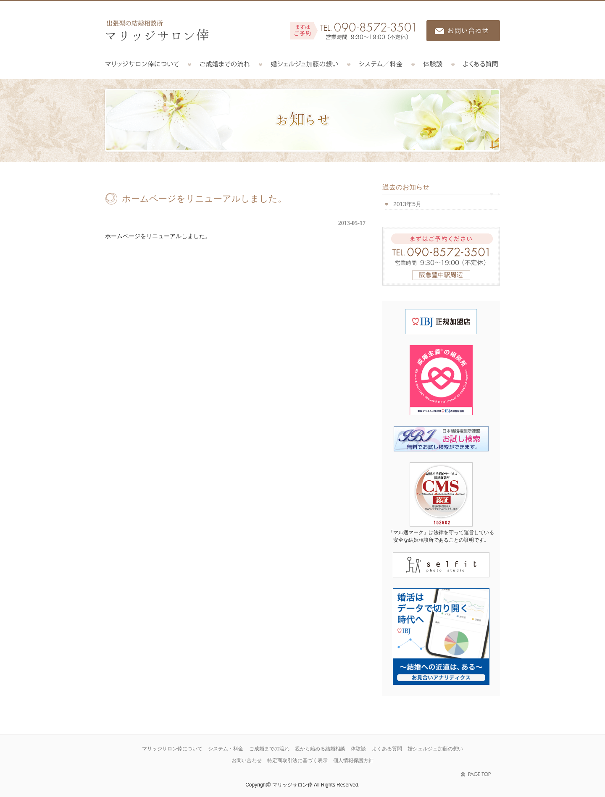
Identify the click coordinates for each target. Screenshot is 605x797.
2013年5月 (407, 204)
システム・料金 (225, 749)
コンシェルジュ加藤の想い (304, 64)
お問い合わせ (246, 760)
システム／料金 (381, 64)
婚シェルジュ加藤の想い (435, 749)
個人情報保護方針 (353, 760)
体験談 (433, 64)
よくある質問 (476, 64)
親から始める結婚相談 (320, 749)
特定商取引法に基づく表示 (297, 760)
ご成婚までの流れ (224, 64)
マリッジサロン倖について (147, 64)
